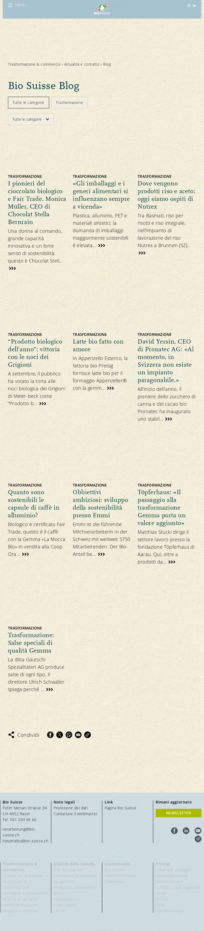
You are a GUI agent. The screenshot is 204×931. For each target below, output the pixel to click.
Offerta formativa (120, 875)
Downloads (114, 881)
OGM (160, 904)
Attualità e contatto (81, 64)
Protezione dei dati (71, 807)
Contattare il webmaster (75, 813)
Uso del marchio (68, 869)
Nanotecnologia (170, 910)
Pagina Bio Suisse (120, 807)
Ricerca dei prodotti (20, 899)
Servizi (59, 910)
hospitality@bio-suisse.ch (25, 840)
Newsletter (178, 812)
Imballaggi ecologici (173, 869)
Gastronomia (117, 863)
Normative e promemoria (25, 893)
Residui (162, 899)
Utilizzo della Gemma (74, 863)
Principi (163, 863)
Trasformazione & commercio (34, 64)
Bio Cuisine (115, 869)
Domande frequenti (20, 904)
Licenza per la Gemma (22, 875)
